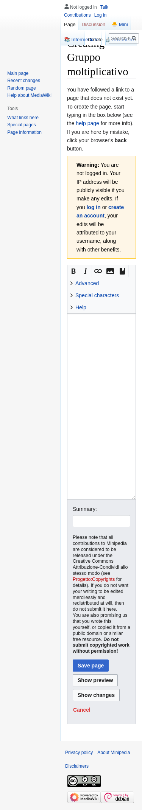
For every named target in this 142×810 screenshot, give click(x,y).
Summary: (85, 509)
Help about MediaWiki (29, 95)
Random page (21, 88)
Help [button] (80, 307)
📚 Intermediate (81, 39)
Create (95, 39)
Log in (100, 15)
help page (87, 123)
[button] (73, 271)
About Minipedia (113, 752)
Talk (104, 7)
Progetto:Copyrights (94, 579)
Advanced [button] (87, 283)
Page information (24, 132)
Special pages (21, 124)
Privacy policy (79, 752)
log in (93, 207)
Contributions (77, 15)
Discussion (93, 24)
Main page (17, 73)
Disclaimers (77, 766)
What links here (23, 117)
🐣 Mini (119, 24)
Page (69, 24)
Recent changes (23, 80)
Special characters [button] (97, 295)
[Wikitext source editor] (101, 406)
